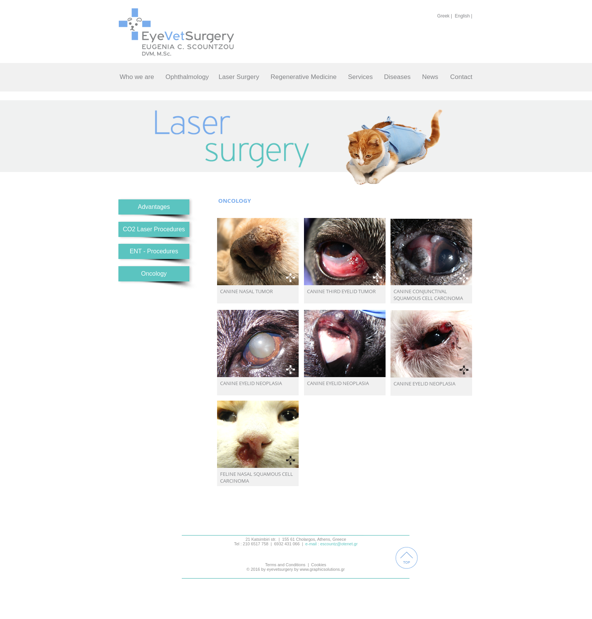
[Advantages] (153, 207)
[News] (430, 77)
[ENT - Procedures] (153, 251)
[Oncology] (153, 273)
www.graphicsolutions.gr (322, 569)
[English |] (463, 16)
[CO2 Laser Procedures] (153, 229)
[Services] (360, 77)
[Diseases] (397, 77)
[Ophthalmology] (187, 77)
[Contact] (461, 77)
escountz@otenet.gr (339, 544)
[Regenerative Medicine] (304, 77)
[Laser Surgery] (239, 77)
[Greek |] (444, 16)
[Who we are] (137, 77)
